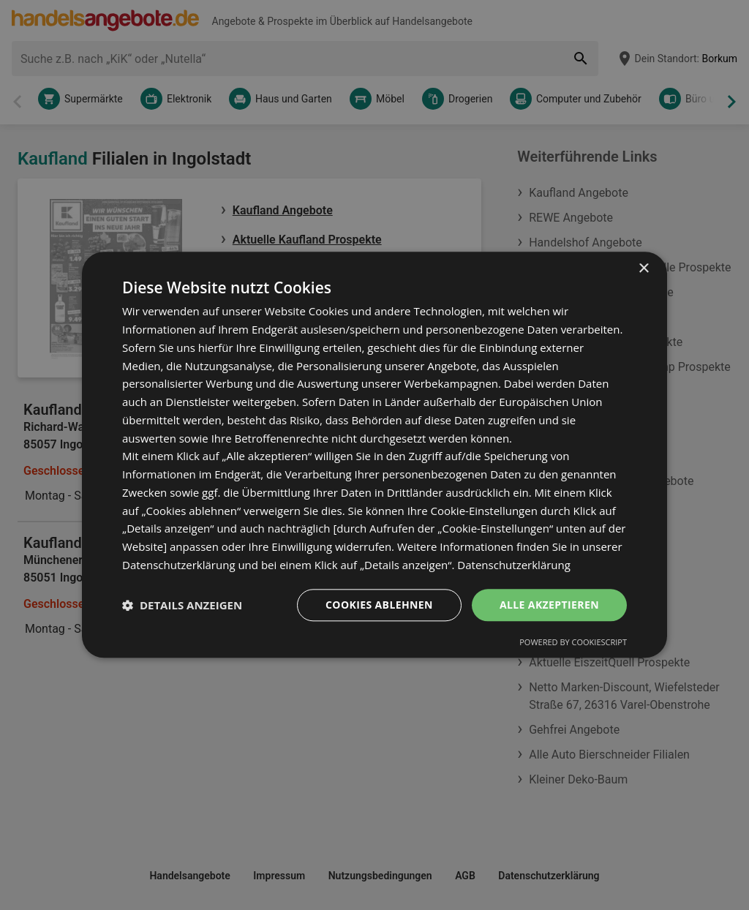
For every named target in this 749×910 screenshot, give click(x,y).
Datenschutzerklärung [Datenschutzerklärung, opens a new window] (514, 564)
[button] (182, 605)
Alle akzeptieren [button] (549, 605)
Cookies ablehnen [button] (379, 605)
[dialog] (374, 455)
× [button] (643, 268)
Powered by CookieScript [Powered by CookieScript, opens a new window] (573, 642)
